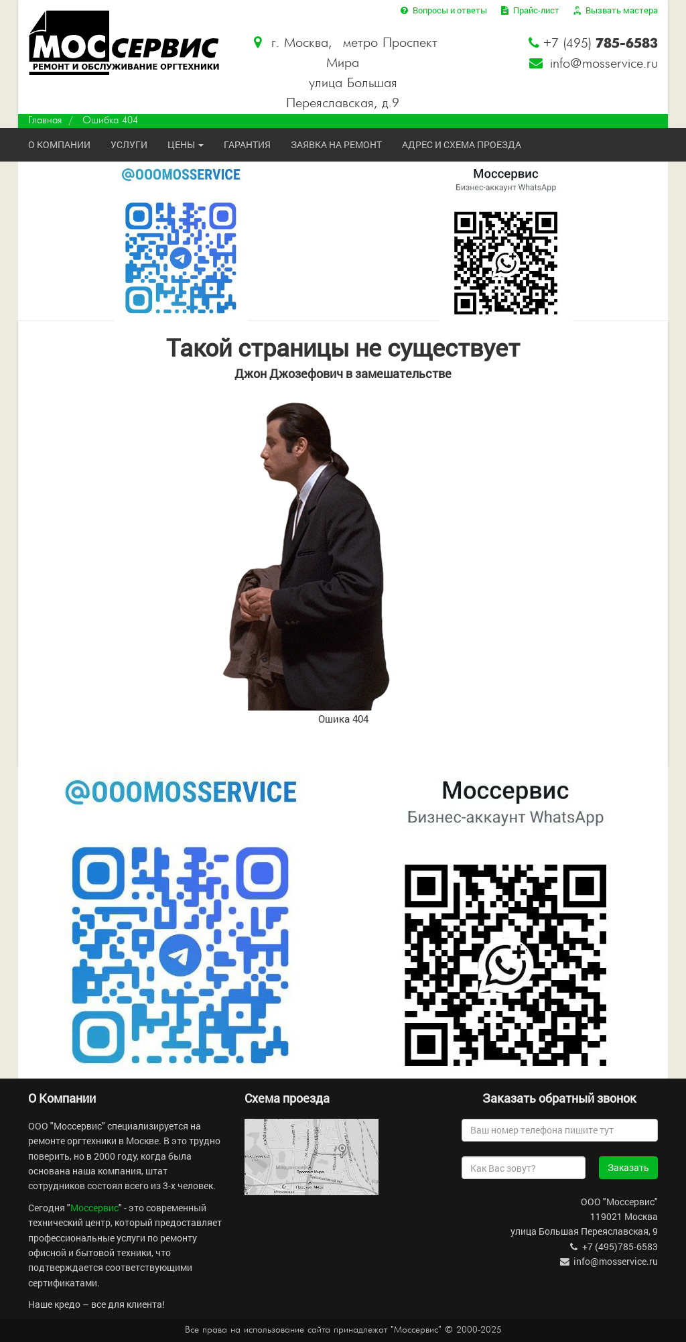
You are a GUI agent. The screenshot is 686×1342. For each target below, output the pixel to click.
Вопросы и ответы (442, 10)
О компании (59, 144)
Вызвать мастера (614, 10)
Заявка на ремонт (336, 144)
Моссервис (94, 1207)
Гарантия (247, 144)
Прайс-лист (529, 10)
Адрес (461, 144)
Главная (45, 120)
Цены (185, 144)
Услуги (129, 144)
